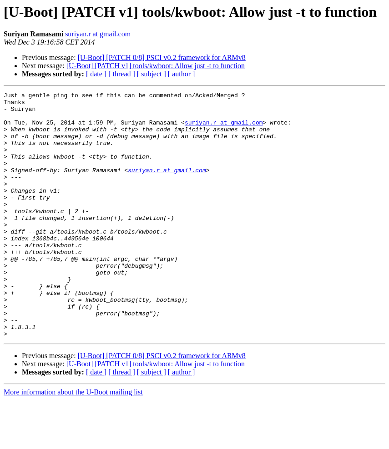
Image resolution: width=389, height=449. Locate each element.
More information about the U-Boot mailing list (73, 441)
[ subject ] (151, 74)
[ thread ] (121, 74)
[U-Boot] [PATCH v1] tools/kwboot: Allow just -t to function (155, 66)
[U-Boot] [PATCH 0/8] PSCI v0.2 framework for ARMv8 (162, 57)
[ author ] (181, 74)
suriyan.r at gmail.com (98, 34)
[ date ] (96, 74)
